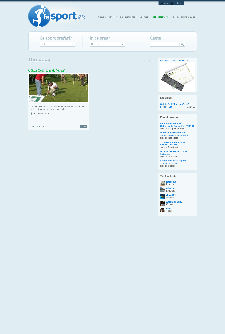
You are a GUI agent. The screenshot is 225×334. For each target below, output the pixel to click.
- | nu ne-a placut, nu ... (172, 142)
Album (145, 60)
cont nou (178, 3)
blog (175, 16)
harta (113, 16)
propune (161, 17)
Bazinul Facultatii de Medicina (174, 135)
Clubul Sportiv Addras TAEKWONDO (177, 126)
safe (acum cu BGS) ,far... (174, 160)
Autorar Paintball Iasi (170, 145)
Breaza (95, 44)
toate (43, 44)
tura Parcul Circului (169, 163)
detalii (83, 126)
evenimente (128, 16)
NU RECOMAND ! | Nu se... (174, 151)
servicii (145, 17)
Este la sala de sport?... (173, 123)
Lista (149, 60)
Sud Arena (165, 154)
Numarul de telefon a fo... (173, 132)
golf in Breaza (37, 126)
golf (161, 107)
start (102, 16)
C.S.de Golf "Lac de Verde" (47, 70)
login (166, 3)
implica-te (188, 17)
